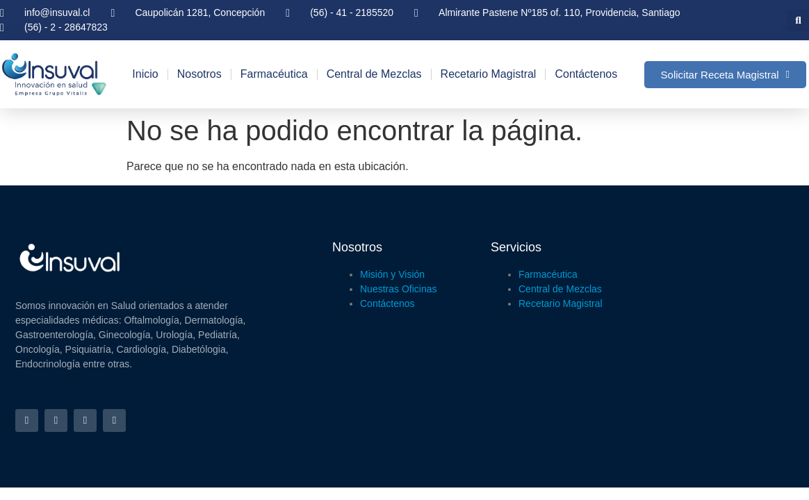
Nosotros (199, 74)
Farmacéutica (274, 74)
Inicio (145, 74)
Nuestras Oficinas (398, 288)
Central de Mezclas (374, 74)
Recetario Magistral (489, 74)
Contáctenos (586, 74)
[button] (798, 20)
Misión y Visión (392, 274)
